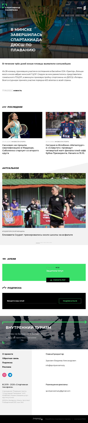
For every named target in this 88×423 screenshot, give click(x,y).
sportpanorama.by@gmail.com (58, 391)
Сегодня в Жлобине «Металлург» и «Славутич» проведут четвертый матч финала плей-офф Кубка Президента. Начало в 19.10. (66, 149)
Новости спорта (18, 25)
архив (9, 259)
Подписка (7, 363)
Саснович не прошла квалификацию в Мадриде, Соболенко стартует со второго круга (20, 149)
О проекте (7, 354)
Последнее (12, 107)
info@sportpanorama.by (55, 365)
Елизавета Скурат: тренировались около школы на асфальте (37, 235)
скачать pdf (59, 280)
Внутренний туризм (28, 327)
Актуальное (10, 168)
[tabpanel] (44, 206)
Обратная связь (10, 358)
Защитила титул (54, 271)
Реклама (6, 367)
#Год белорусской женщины (13, 231)
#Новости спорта (18, 141)
